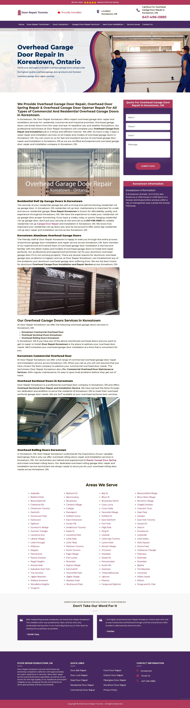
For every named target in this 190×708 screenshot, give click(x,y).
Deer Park (142, 512)
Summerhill (71, 569)
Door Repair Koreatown (32, 30)
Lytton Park (107, 542)
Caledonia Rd (37, 505)
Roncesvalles (108, 561)
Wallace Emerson (39, 580)
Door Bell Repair (78, 670)
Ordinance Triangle (146, 550)
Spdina (140, 565)
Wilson (140, 580)
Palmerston (36, 554)
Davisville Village (110, 512)
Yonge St (35, 588)
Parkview (141, 554)
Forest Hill (71, 523)
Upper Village (72, 577)
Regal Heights (38, 561)
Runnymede (37, 565)
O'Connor (106, 550)
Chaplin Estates (145, 505)
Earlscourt (36, 520)
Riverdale (70, 561)
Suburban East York (40, 569)
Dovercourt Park (39, 516)
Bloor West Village (146, 497)
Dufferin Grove (73, 516)
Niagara (34, 550)
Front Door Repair (112, 670)
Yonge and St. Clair (146, 584)
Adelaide (35, 493)
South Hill (106, 565)
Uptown (106, 577)
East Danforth (109, 520)
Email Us (145, 676)
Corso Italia (107, 508)
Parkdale (106, 554)
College (70, 508)
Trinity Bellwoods (110, 573)
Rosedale (142, 561)
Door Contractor (60, 24)
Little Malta (143, 539)
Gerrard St (142, 523)
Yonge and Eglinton (111, 584)
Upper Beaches (38, 577)
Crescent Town (144, 508)
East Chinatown (74, 520)
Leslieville (142, 535)
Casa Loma (107, 505)
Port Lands (71, 558)
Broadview (71, 501)
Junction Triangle (39, 531)
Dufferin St (107, 516)
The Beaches (143, 569)
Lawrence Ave (38, 535)
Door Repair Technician (38, 24)
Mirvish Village (109, 546)
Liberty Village (38, 539)
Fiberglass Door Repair (114, 680)
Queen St (106, 558)
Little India (71, 539)
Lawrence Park (73, 535)
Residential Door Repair (82, 685)
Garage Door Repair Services (85, 24)
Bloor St (106, 497)
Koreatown (142, 531)
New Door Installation (113, 24)
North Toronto (73, 550)
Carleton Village (74, 505)
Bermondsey (72, 497)
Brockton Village (145, 501)
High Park (106, 527)
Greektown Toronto (76, 527)
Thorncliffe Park (74, 573)
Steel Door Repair (79, 680)
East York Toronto (146, 520)
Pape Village (72, 554)
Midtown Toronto (75, 546)
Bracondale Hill (38, 501)
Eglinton (35, 523)
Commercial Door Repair (82, 690)
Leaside (105, 535)
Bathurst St (71, 493)
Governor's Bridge (39, 527)
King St (105, 531)
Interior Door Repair (113, 675)
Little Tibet (71, 542)
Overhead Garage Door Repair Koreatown (58, 30)
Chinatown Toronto (40, 508)
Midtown (35, 546)
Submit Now (148, 166)
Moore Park (143, 546)
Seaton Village (73, 565)
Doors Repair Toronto (93, 704)
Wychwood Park (74, 584)
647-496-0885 (154, 17)
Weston (105, 580)
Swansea (106, 569)
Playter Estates (38, 558)
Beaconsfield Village (147, 493)
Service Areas (133, 24)
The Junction (37, 573)
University (142, 573)
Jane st (140, 527)
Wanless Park (73, 580)
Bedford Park (37, 497)
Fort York (106, 523)
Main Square (143, 542)
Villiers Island (143, 577)
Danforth (35, 512)
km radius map (148, 233)
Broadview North (110, 501)
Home (21, 24)
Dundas (141, 516)
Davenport (71, 512)
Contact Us (147, 24)
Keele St (70, 531)
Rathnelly (141, 558)
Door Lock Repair (79, 675)
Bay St (105, 493)
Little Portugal (38, 542)
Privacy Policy (110, 690)
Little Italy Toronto (111, 539)
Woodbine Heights (40, 584)
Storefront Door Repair (114, 685)
